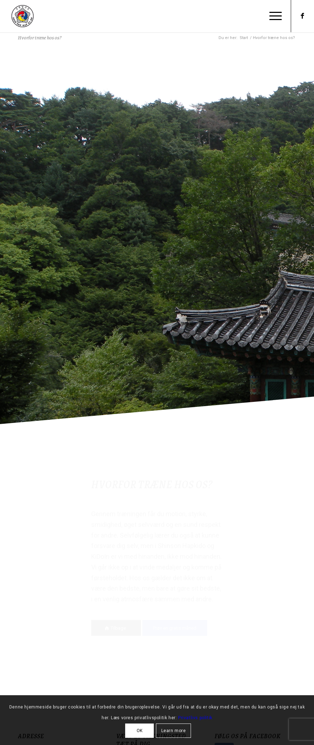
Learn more (173, 730)
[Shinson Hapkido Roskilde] (22, 16)
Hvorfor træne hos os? (40, 37)
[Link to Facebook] (302, 15)
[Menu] (274, 16)
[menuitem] (274, 16)
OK (140, 730)
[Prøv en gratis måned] (174, 628)
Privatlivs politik (195, 717)
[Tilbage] (116, 628)
